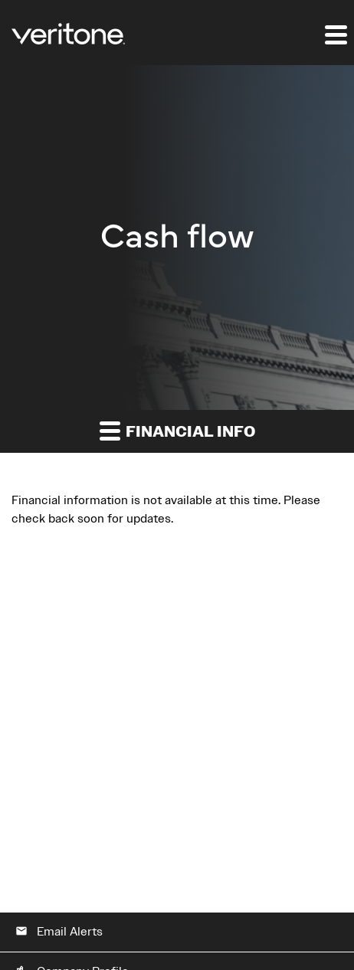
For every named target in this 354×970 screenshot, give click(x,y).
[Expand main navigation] (335, 34)
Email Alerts (59, 931)
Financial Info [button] (177, 431)
